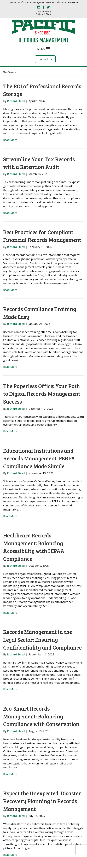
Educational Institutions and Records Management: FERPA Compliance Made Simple (39, 458)
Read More (10, 140)
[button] (41, 49)
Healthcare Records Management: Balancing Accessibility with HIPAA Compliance (33, 546)
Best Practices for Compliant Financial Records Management (42, 236)
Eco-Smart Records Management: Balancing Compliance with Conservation (41, 716)
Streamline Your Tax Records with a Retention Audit (39, 163)
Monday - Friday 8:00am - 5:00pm (43, 13)
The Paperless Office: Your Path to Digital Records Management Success (41, 393)
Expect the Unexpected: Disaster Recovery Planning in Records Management (42, 800)
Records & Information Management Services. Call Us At (44, 2)
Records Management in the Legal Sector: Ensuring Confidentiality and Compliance (42, 639)
